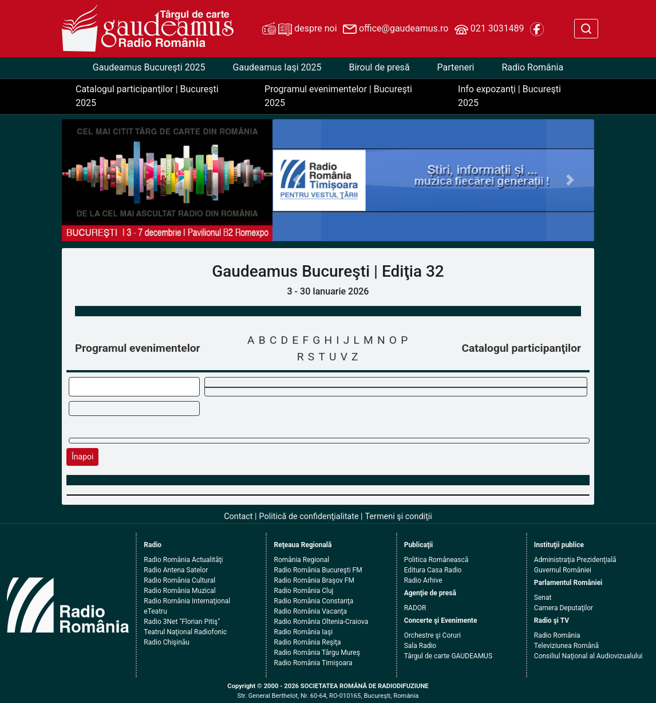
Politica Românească (436, 560)
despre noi (299, 29)
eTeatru (155, 611)
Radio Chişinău (166, 642)
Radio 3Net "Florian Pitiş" (182, 622)
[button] (296, 180)
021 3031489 (489, 29)
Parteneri (456, 67)
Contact (238, 516)
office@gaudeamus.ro (395, 29)
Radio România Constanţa (313, 601)
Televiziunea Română (566, 646)
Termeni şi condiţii (398, 516)
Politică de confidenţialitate (309, 516)
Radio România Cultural (179, 580)
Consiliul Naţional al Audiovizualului (588, 656)
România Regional (301, 560)
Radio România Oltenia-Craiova (321, 622)
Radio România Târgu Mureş (316, 653)
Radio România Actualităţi (183, 560)
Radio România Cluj (303, 591)
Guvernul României (562, 570)
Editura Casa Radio (433, 570)
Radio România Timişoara (313, 663)
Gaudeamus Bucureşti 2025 (149, 67)
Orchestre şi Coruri (432, 635)
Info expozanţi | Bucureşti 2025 (509, 96)
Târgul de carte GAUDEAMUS (448, 656)
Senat (543, 598)
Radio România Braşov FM (314, 580)
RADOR (415, 608)
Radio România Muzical (179, 591)
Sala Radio (420, 646)
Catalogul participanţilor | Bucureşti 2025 (147, 96)
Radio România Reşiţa (307, 642)
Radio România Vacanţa (310, 611)
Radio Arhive (423, 580)
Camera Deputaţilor (563, 608)
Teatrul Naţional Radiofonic (185, 632)
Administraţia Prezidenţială (575, 560)
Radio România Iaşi (303, 632)
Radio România (532, 67)
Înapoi (82, 456)
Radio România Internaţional (187, 601)
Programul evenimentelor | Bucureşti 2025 (338, 96)
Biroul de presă (379, 67)
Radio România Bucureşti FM (318, 570)
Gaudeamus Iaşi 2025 (277, 67)
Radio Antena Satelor (176, 570)
